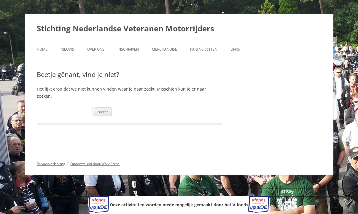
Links (235, 49)
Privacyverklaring (51, 163)
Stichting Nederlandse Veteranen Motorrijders (125, 28)
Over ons (95, 49)
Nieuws (67, 49)
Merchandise (164, 49)
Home (42, 49)
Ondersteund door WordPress (95, 163)
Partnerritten (203, 49)
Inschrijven (128, 49)
